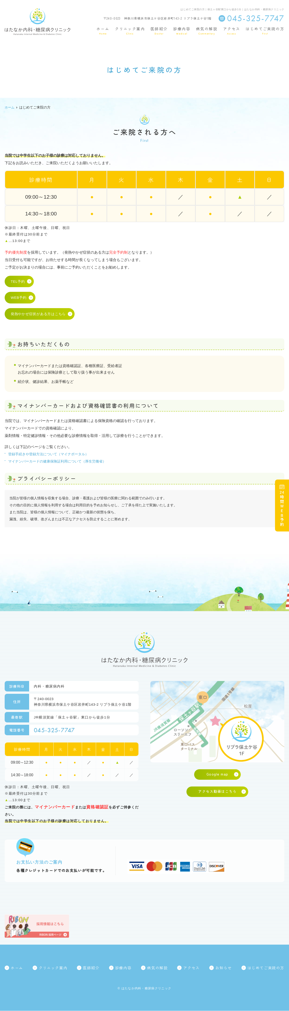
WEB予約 (19, 298)
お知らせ (223, 968)
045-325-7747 (55, 730)
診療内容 (181, 31)
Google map (217, 774)
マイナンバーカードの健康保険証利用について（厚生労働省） (57, 461)
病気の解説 (206, 31)
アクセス (231, 31)
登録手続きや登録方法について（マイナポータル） (48, 454)
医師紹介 (159, 31)
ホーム (102, 31)
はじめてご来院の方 (265, 31)
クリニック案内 (130, 31)
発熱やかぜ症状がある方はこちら (38, 314)
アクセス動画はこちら (217, 792)
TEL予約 (18, 282)
